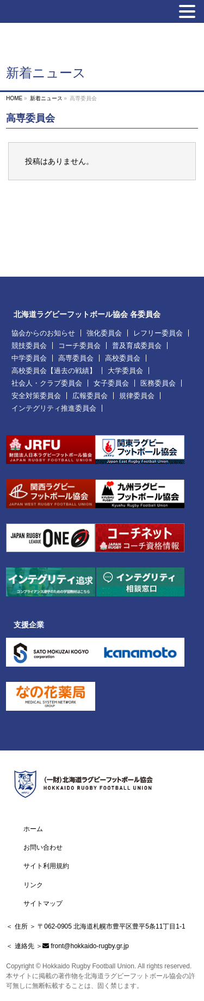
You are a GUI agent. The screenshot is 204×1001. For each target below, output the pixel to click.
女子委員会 (111, 383)
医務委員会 (158, 383)
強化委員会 (104, 333)
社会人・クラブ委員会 (46, 383)
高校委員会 (122, 358)
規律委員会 (136, 396)
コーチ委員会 (79, 345)
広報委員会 (90, 396)
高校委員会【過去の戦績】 (53, 371)
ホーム (33, 829)
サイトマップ (43, 903)
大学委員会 (125, 371)
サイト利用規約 (46, 866)
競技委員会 (29, 345)
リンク (33, 885)
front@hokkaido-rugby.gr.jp (89, 946)
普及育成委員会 (137, 345)
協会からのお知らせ (43, 333)
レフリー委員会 (158, 333)
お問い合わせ (43, 847)
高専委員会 (76, 358)
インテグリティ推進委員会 (53, 408)
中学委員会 (29, 358)
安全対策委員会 (36, 396)
